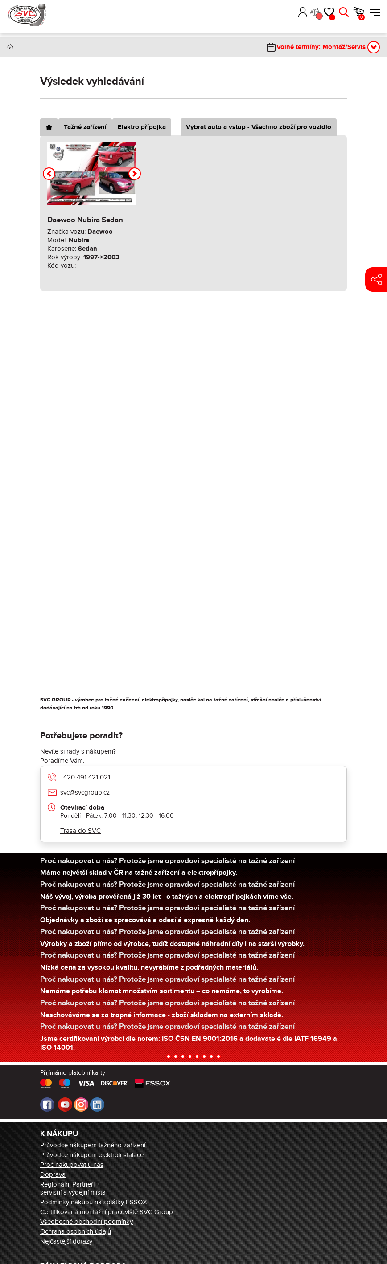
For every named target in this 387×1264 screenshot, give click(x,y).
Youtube (65, 1104)
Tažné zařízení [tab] (85, 127)
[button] (290, 12)
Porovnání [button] (318, 16)
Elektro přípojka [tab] (142, 127)
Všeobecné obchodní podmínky (86, 1222)
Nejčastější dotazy (66, 1241)
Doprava (53, 1174)
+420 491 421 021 (85, 777)
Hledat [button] (343, 12)
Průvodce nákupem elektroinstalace (92, 1155)
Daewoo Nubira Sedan (85, 220)
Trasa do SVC (80, 831)
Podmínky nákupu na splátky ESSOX (93, 1202)
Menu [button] (375, 12)
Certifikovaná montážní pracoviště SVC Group (106, 1212)
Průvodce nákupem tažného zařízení (92, 1145)
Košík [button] (361, 17)
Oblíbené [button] (332, 17)
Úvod (10, 47)
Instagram (81, 1104)
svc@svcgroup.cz (85, 792)
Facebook (47, 1104)
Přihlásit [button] (303, 12)
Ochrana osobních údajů (75, 1231)
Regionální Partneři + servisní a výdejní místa (73, 1188)
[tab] (49, 127)
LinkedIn (97, 1104)
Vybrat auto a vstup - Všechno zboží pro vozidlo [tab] (258, 127)
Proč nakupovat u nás (71, 1165)
